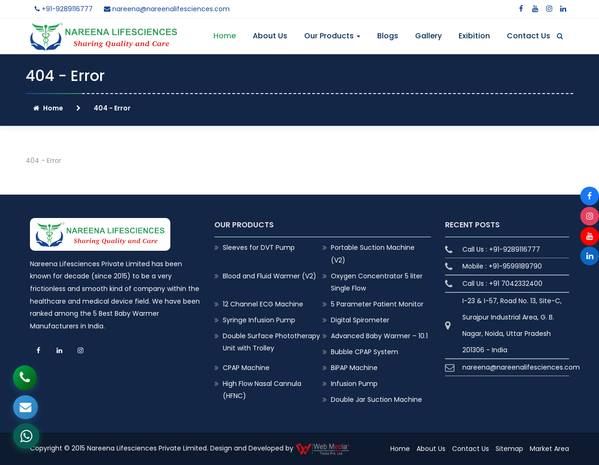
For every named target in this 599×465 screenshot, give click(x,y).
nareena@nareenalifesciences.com (167, 9)
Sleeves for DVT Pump (259, 247)
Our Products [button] (332, 35)
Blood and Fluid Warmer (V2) (269, 276)
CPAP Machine (246, 367)
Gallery (428, 35)
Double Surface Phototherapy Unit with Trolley (271, 342)
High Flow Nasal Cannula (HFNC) (262, 389)
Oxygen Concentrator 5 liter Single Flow (377, 282)
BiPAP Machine (354, 367)
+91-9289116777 (64, 9)
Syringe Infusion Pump (259, 320)
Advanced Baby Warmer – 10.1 (379, 336)
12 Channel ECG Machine (263, 304)
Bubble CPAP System (364, 351)
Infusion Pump (354, 383)
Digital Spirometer (360, 320)
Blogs (387, 35)
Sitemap (509, 448)
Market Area (549, 448)
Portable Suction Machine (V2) (373, 253)
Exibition (474, 35)
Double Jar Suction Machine (376, 399)
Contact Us (528, 35)
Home (224, 35)
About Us (270, 35)
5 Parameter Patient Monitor (377, 304)
